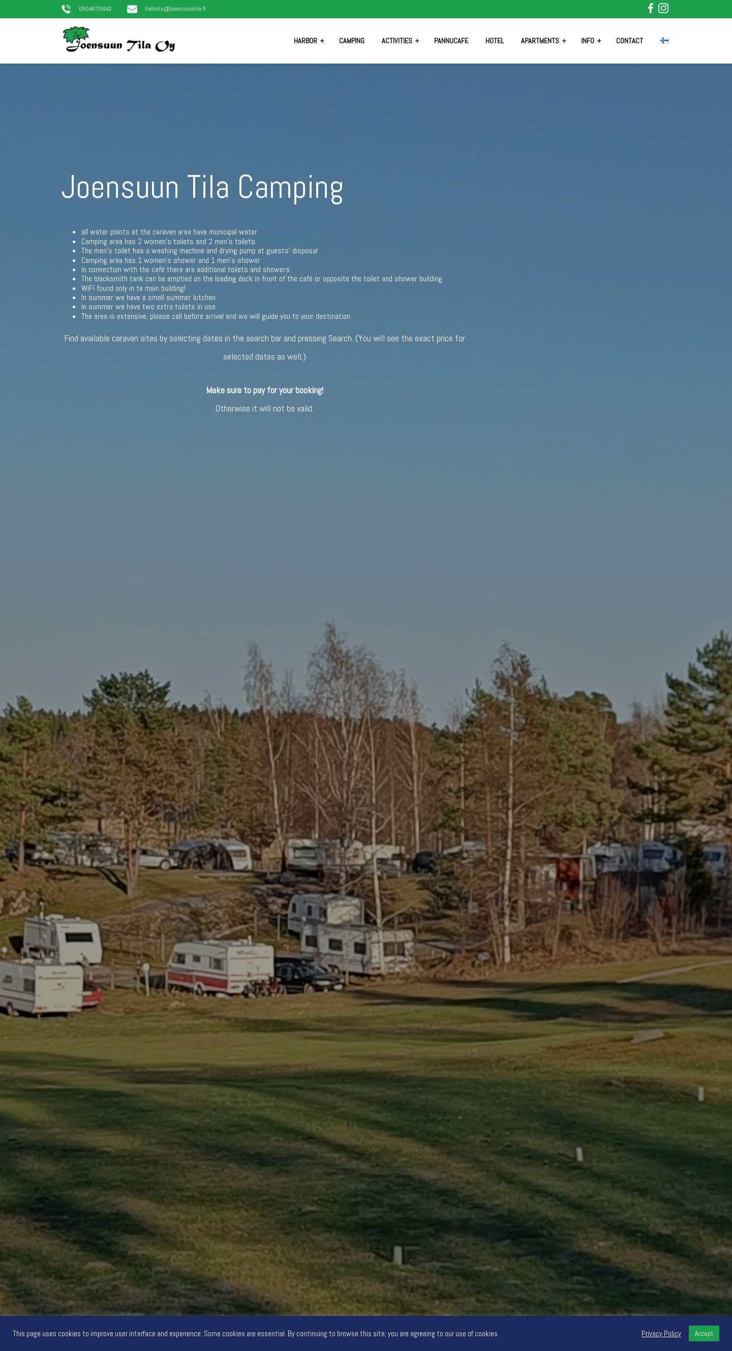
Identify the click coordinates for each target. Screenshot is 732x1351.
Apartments (540, 40)
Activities (397, 40)
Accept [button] (704, 1333)
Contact (629, 40)
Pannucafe (451, 40)
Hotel (494, 40)
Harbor (305, 40)
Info (587, 40)
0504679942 (95, 9)
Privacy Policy (661, 1333)
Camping (351, 40)
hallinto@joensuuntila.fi (175, 9)
